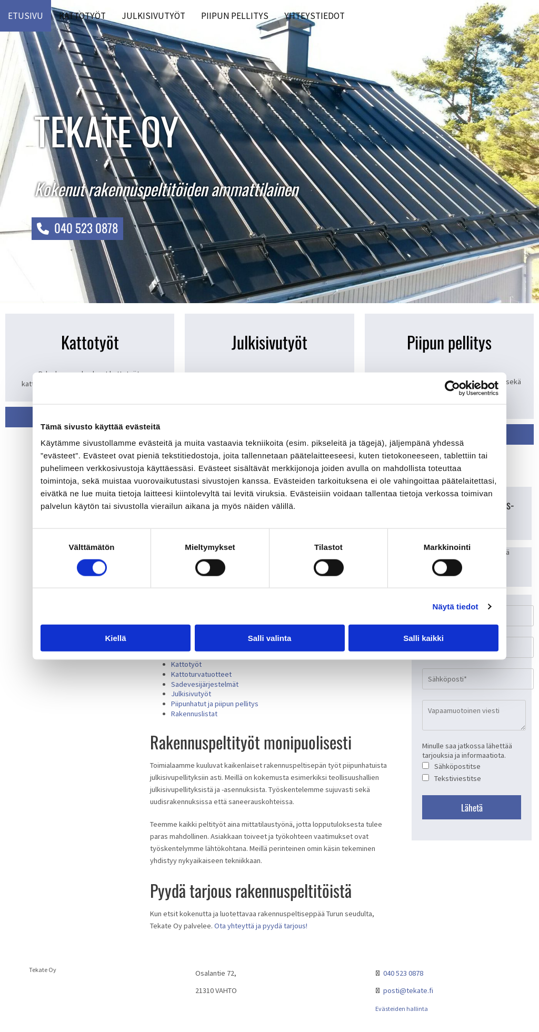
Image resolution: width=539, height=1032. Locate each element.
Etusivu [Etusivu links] (25, 16)
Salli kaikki (423, 638)
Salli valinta (270, 638)
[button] (77, 228)
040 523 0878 (403, 973)
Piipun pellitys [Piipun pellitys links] (234, 16)
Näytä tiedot (455, 606)
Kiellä (115, 638)
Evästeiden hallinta (401, 1009)
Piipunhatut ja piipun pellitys (214, 703)
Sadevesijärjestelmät (204, 684)
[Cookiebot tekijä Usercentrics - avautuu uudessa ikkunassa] (452, 388)
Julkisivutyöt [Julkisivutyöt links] (153, 16)
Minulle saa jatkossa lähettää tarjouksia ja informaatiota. (467, 750)
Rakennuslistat (194, 713)
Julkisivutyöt (191, 693)
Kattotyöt (186, 664)
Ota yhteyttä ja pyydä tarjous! (260, 925)
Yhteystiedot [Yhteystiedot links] (314, 16)
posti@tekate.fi (408, 990)
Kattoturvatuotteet (201, 674)
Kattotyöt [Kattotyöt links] (82, 16)
